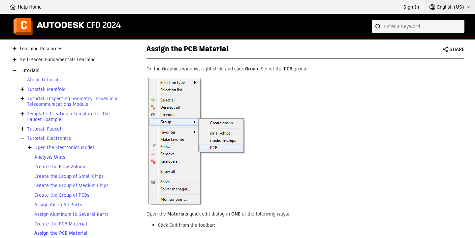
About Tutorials (44, 80)
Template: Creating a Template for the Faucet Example (68, 116)
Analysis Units (49, 157)
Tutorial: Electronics (49, 138)
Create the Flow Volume (60, 167)
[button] (449, 7)
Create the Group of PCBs (61, 195)
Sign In (411, 7)
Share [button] (457, 49)
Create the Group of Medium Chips (71, 185)
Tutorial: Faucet (44, 129)
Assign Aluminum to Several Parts (71, 214)
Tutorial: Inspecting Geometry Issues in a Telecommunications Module (72, 101)
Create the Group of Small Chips (69, 176)
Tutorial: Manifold (46, 89)
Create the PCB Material (60, 224)
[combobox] (418, 26)
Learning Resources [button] (41, 49)
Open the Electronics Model (64, 147)
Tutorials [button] (29, 70)
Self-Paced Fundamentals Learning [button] (58, 59)
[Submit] (378, 26)
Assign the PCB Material (60, 233)
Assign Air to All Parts (58, 205)
